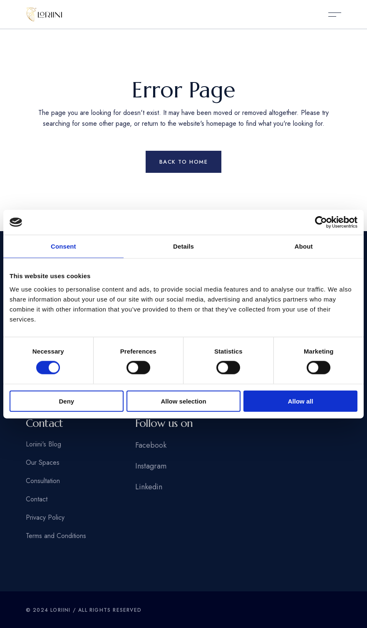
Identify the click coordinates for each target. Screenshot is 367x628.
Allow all (300, 400)
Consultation (43, 481)
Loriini (60, 610)
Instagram (150, 466)
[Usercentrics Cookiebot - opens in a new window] (321, 222)
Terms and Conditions (56, 536)
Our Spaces (43, 462)
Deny (66, 400)
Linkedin (148, 486)
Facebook (150, 445)
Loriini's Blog (43, 444)
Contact (36, 499)
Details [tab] (183, 246)
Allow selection (183, 400)
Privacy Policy (45, 517)
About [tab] (304, 246)
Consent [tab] (63, 246)
